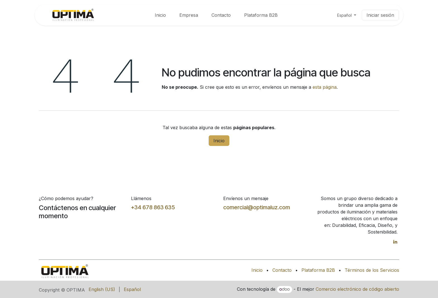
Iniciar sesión (380, 15)
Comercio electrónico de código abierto (357, 289)
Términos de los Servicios (372, 270)
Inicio (219, 140)
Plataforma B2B (318, 270)
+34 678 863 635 (153, 207)
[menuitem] (160, 15)
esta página (325, 87)
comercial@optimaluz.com (256, 207)
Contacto (282, 270)
